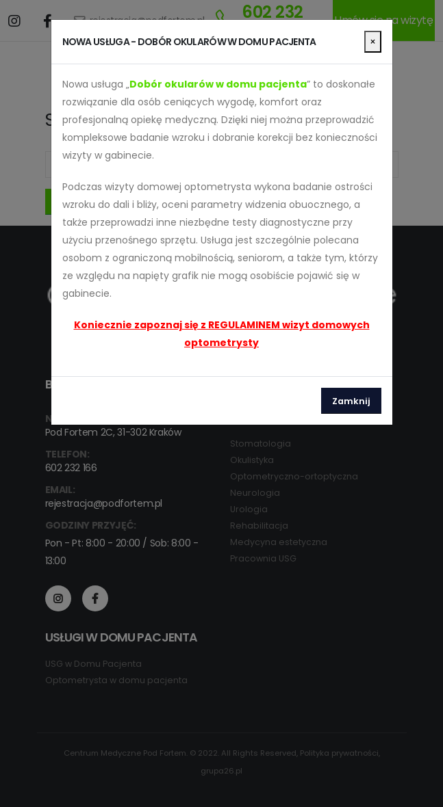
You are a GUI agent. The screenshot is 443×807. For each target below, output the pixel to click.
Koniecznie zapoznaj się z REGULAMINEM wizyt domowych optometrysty (222, 333)
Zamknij (351, 401)
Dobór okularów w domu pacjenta (218, 84)
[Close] (372, 42)
